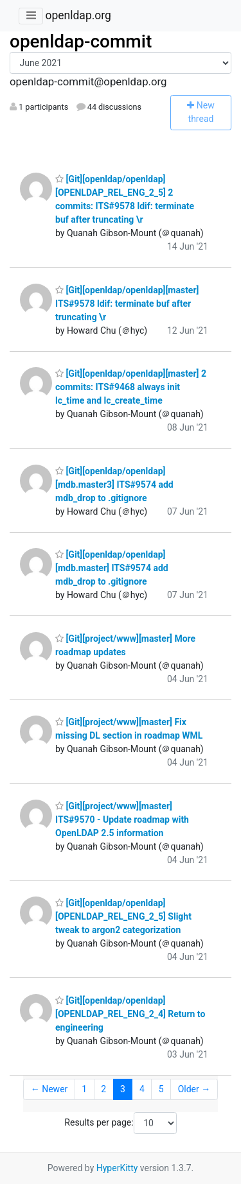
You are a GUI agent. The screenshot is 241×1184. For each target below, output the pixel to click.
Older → (194, 1089)
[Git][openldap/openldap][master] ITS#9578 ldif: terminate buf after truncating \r (127, 303)
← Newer (49, 1089)
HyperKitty (117, 1168)
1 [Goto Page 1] (84, 1089)
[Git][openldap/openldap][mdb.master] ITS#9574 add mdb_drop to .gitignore (111, 568)
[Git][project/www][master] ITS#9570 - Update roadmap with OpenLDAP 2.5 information (122, 819)
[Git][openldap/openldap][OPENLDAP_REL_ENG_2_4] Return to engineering (130, 1014)
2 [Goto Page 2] (103, 1089)
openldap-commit (81, 41)
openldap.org (78, 15)
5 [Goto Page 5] (161, 1089)
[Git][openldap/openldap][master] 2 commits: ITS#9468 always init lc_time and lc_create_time (130, 387)
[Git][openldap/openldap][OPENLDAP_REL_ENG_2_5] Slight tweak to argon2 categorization (123, 916)
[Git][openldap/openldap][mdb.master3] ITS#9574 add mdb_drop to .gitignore (114, 484)
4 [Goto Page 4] (142, 1089)
